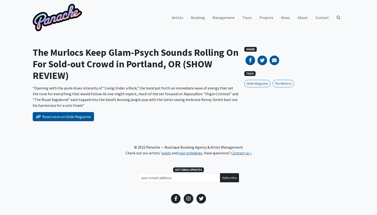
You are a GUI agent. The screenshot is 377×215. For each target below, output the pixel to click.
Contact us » (241, 153)
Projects (266, 17)
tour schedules (190, 153)
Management (224, 17)
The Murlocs (283, 83)
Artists (177, 17)
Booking (198, 17)
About (303, 17)
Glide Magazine (257, 83)
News (285, 17)
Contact (322, 17)
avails (166, 153)
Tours (247, 17)
